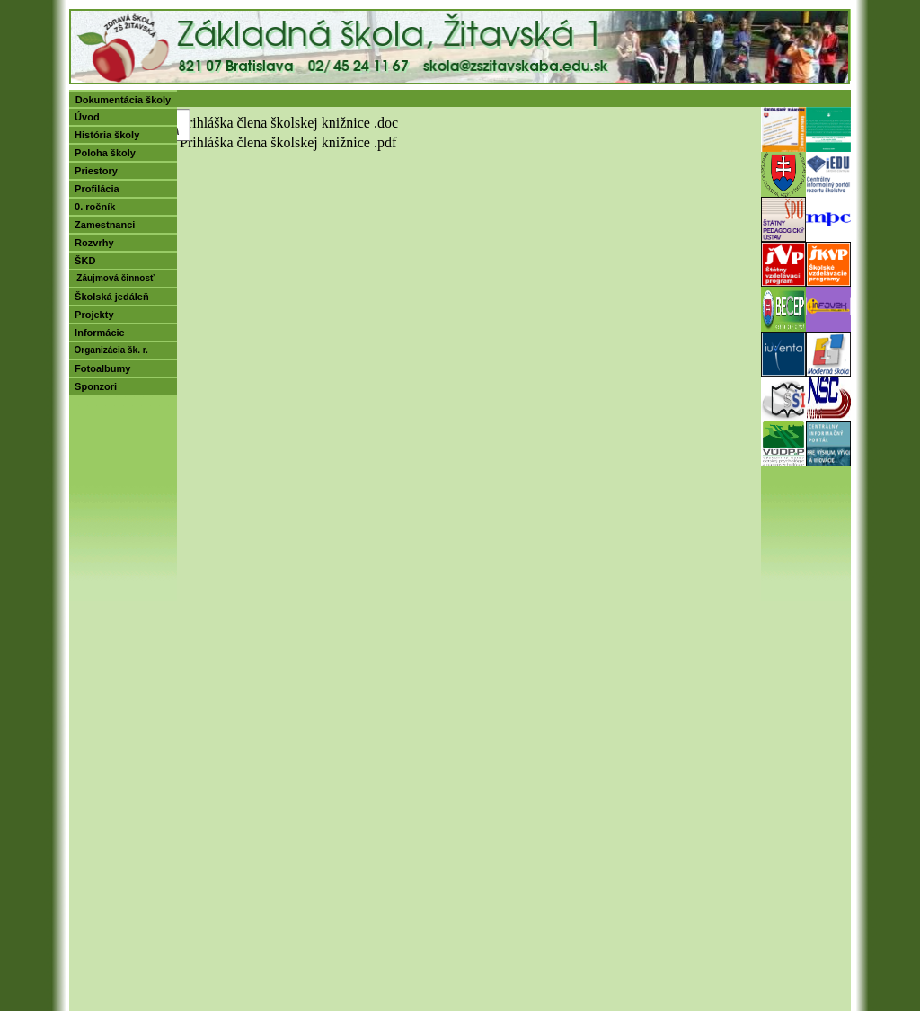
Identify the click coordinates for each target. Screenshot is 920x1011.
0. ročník (92, 206)
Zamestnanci (102, 224)
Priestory (93, 170)
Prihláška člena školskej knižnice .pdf (288, 142)
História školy (104, 134)
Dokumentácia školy (123, 99)
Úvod (84, 116)
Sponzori (93, 386)
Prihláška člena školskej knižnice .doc (289, 122)
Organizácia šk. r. (108, 350)
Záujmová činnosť (112, 278)
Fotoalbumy (99, 368)
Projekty (91, 314)
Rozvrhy (91, 242)
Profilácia (94, 188)
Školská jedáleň (109, 296)
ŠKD (82, 260)
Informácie (97, 332)
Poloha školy (102, 152)
